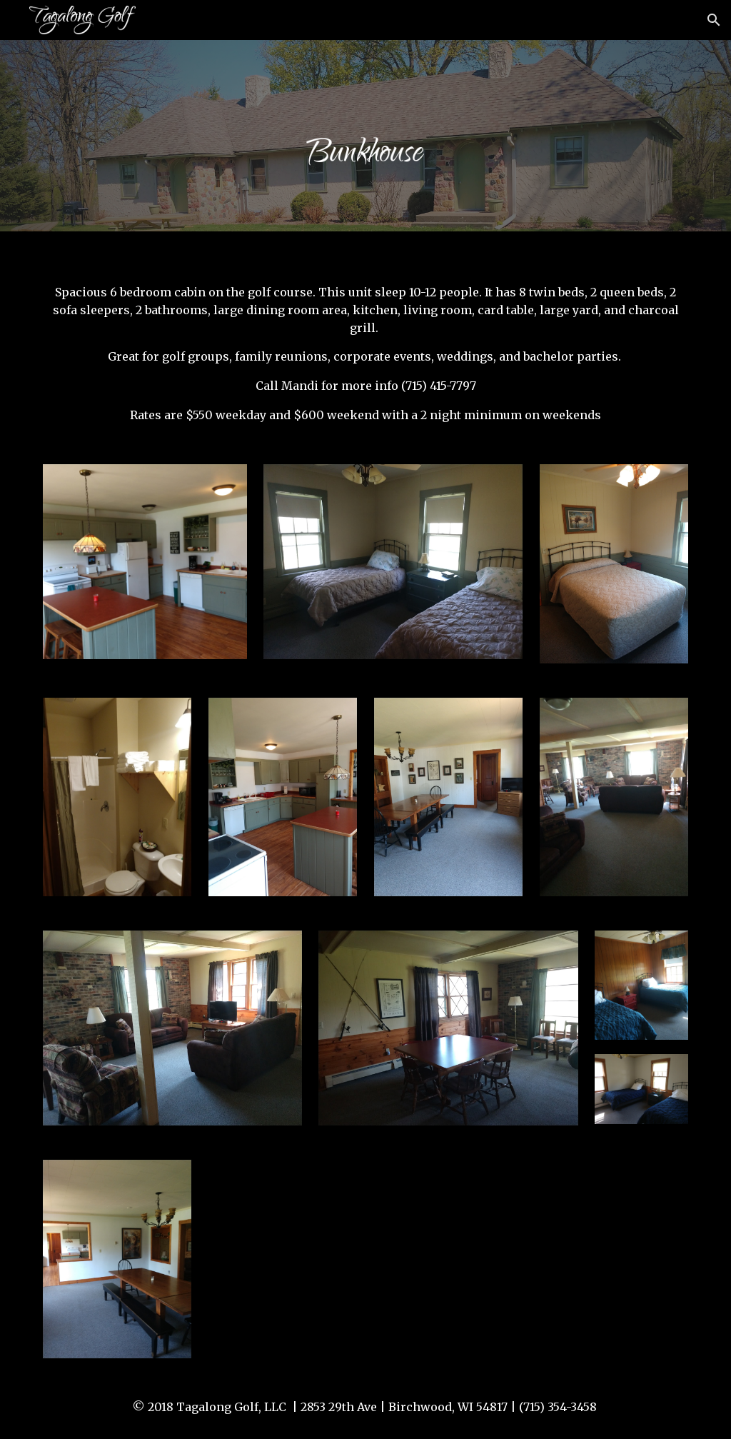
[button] (714, 20)
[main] (366, 340)
